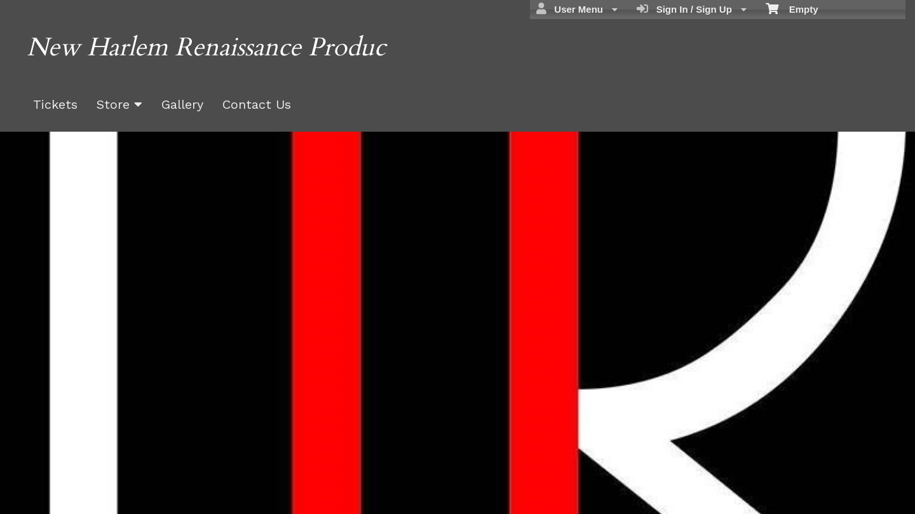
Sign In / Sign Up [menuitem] (692, 9)
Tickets (55, 104)
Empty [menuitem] (792, 8)
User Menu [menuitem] (577, 9)
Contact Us (256, 104)
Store (119, 104)
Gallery (182, 104)
